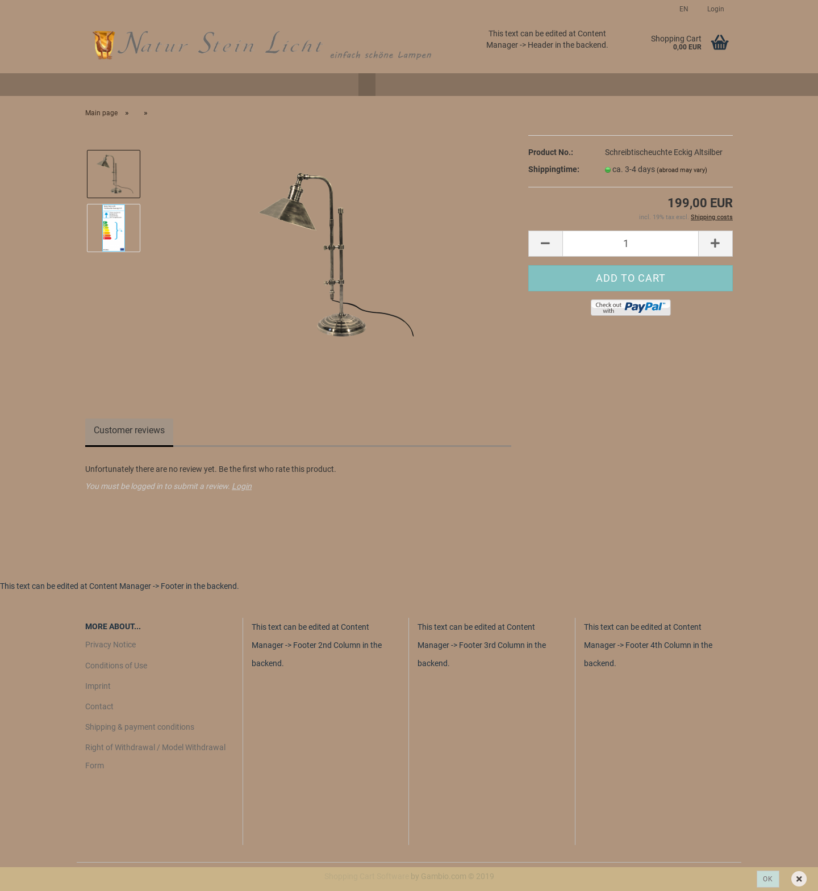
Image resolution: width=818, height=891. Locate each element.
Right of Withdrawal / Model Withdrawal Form (155, 756)
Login (715, 9)
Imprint (98, 686)
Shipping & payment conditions (139, 726)
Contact (99, 706)
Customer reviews (129, 430)
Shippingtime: (553, 169)
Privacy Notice (110, 644)
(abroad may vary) (682, 170)
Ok (768, 879)
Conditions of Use (116, 665)
